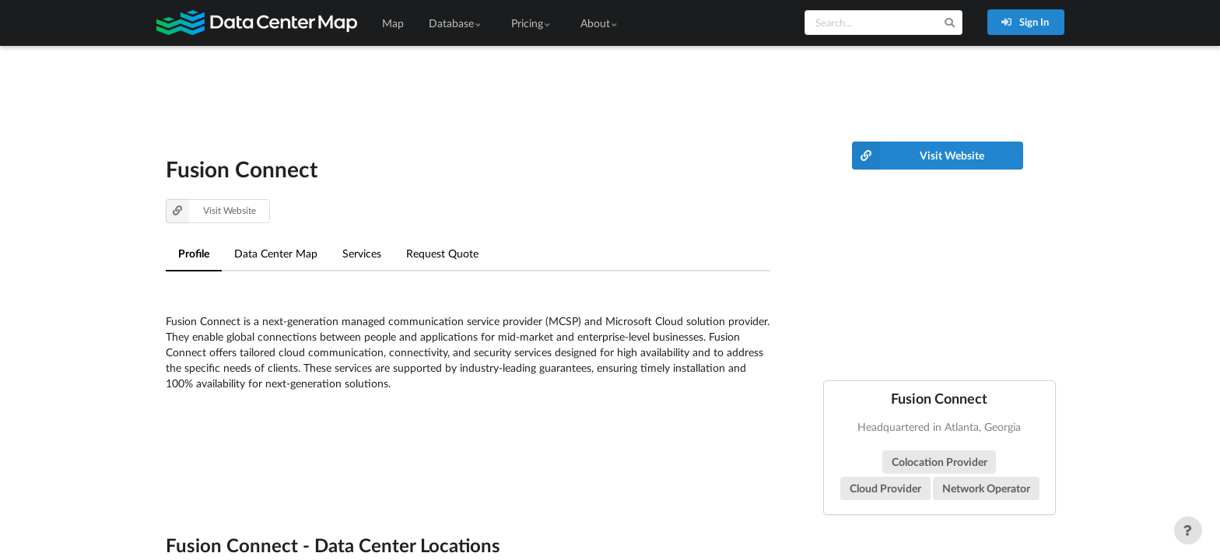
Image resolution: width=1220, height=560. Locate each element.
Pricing (531, 23)
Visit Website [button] (211, 211)
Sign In (1025, 22)
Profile (193, 253)
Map (393, 23)
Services (361, 253)
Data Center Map (275, 253)
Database (456, 23)
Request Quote (442, 253)
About (599, 23)
